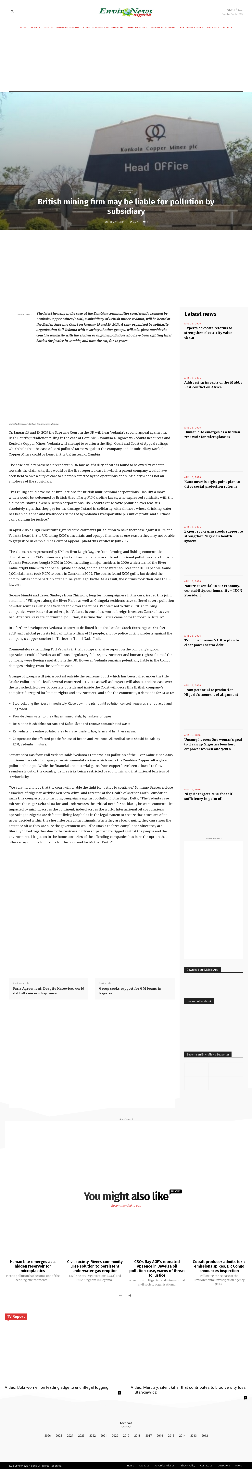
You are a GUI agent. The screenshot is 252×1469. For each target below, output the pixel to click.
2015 (171, 1434)
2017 (148, 1434)
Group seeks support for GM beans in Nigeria (130, 990)
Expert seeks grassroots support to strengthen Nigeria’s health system (213, 536)
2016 (160, 1434)
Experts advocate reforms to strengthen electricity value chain (208, 332)
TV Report (16, 1315)
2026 (47, 1434)
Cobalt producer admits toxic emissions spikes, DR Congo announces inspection (219, 1266)
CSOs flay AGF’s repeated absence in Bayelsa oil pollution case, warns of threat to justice (157, 1268)
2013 (193, 1434)
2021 (104, 1434)
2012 (205, 1434)
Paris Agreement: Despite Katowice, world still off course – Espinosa (48, 990)
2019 (126, 1434)
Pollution (125, 192)
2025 (59, 1434)
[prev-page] (121, 1295)
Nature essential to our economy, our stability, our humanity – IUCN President (213, 590)
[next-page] (130, 1295)
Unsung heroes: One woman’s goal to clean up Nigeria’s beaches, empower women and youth (213, 744)
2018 (137, 1434)
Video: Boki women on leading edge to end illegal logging (56, 1386)
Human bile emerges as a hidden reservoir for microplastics (33, 1266)
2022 (92, 1434)
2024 (70, 1434)
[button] (12, 11)
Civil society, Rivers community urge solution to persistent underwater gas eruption (95, 1266)
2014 (182, 1434)
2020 (115, 1434)
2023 (81, 1434)
